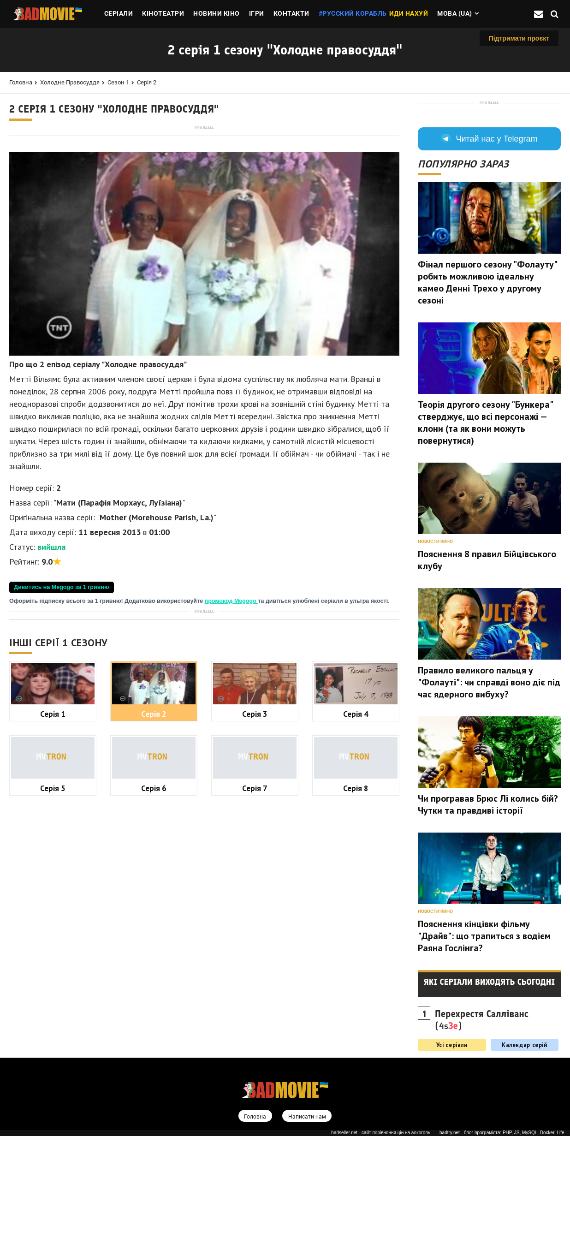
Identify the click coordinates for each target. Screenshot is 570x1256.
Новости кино (435, 660)
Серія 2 (146, 82)
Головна (20, 82)
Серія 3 (254, 972)
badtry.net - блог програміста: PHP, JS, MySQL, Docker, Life (501, 1253)
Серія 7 (254, 1046)
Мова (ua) (454, 13)
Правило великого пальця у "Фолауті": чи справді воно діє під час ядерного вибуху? (489, 802)
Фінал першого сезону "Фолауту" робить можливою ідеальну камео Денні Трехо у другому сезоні (487, 402)
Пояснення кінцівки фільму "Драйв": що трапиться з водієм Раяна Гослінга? (484, 1055)
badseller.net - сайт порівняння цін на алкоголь (380, 1253)
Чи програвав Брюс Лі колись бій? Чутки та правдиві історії (488, 924)
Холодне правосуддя (70, 82)
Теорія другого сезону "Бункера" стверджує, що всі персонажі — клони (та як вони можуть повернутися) (485, 542)
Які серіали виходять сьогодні (489, 1101)
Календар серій (524, 1164)
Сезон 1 (118, 82)
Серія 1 (52, 972)
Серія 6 (153, 1046)
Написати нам (307, 1235)
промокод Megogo (231, 730)
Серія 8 (355, 1046)
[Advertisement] (204, 196)
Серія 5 (52, 1046)
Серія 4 (355, 972)
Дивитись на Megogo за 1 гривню (61, 716)
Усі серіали (452, 1164)
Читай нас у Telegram (489, 258)
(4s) (481, 1139)
